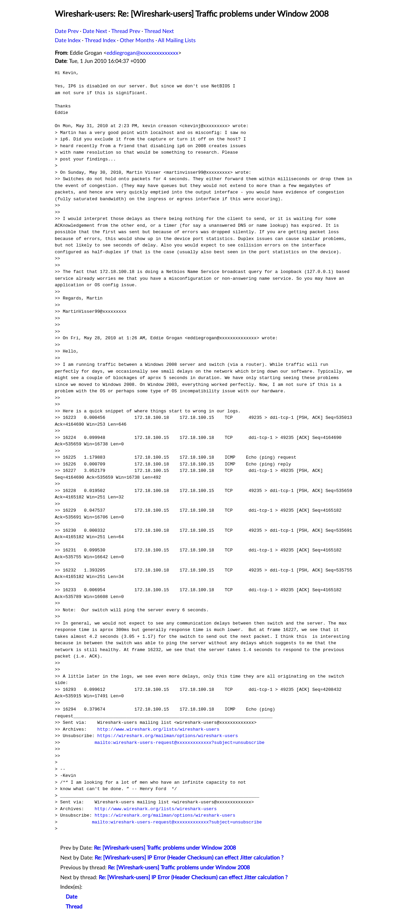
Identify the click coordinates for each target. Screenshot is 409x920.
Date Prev (67, 31)
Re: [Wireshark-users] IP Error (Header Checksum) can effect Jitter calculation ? (189, 858)
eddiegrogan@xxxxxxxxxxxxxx (142, 53)
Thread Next (159, 31)
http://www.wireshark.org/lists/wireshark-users (158, 729)
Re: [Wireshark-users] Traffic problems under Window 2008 (165, 848)
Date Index (68, 40)
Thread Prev (125, 31)
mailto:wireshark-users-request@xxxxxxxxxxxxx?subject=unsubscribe (179, 742)
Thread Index (100, 40)
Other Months (137, 40)
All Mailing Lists (177, 40)
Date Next (95, 31)
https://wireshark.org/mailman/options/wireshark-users (167, 736)
